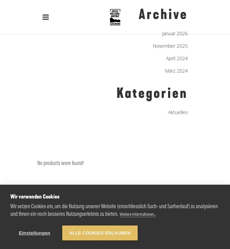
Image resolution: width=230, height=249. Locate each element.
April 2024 (177, 58)
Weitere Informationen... (138, 214)
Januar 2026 (175, 33)
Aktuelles (178, 112)
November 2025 (170, 46)
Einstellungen (34, 233)
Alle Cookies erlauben (100, 233)
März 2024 (176, 70)
